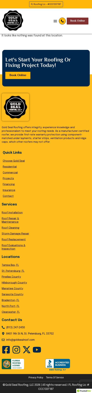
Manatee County (12, 288)
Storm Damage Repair (15, 233)
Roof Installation (12, 212)
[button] (35, 21)
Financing (9, 184)
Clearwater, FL (11, 312)
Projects (8, 178)
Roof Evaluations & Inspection (13, 247)
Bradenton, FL (10, 300)
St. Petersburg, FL (13, 271)
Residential (10, 166)
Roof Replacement (14, 239)
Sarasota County (12, 294)
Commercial (10, 172)
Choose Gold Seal (14, 161)
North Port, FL (10, 306)
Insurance (9, 190)
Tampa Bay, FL (10, 265)
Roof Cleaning (10, 228)
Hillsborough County (14, 282)
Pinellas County (11, 277)
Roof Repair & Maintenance (10, 220)
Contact (8, 196)
